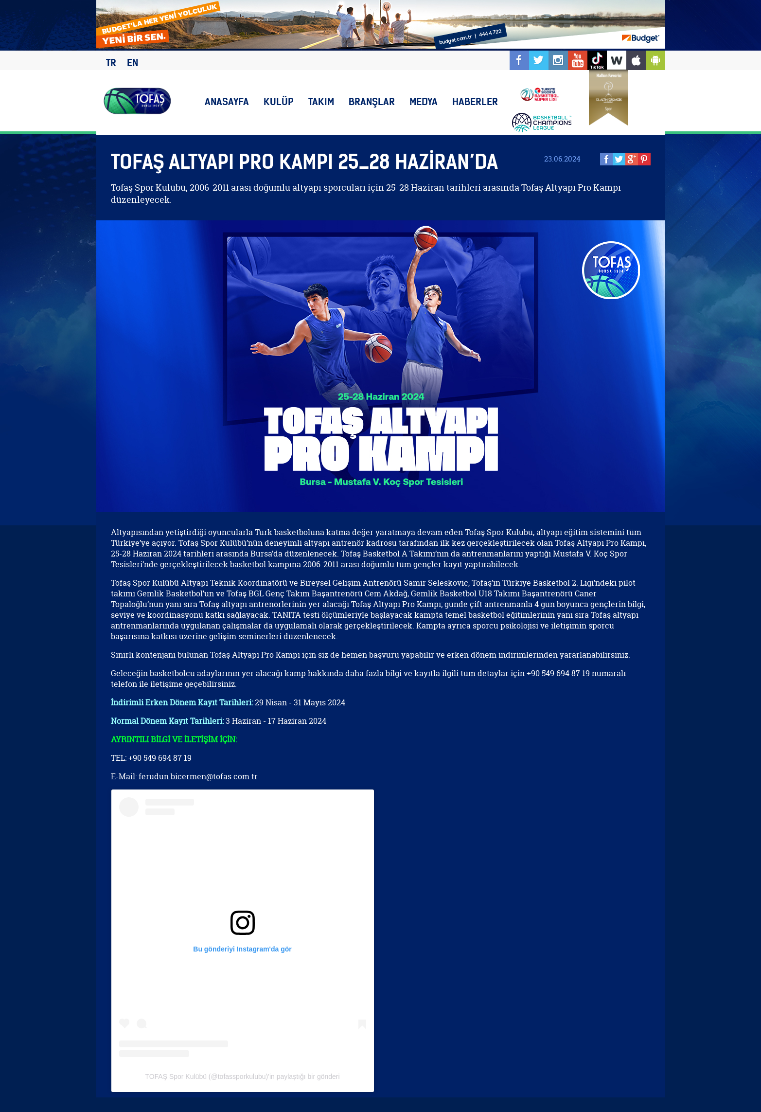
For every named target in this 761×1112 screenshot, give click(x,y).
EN (132, 62)
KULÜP (279, 101)
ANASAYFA (227, 101)
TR (111, 62)
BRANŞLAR (372, 101)
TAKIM (321, 101)
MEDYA (423, 101)
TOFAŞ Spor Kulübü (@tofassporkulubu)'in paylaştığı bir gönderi (242, 1076)
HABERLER (475, 101)
